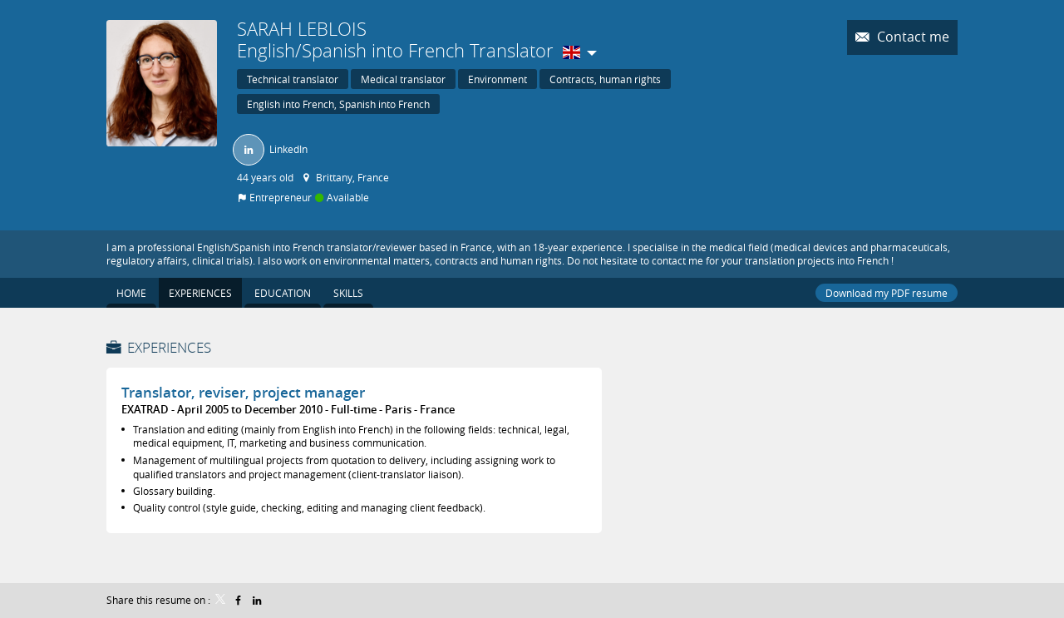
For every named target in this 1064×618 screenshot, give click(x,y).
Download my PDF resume (886, 292)
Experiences (169, 347)
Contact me (911, 37)
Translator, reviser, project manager (243, 392)
